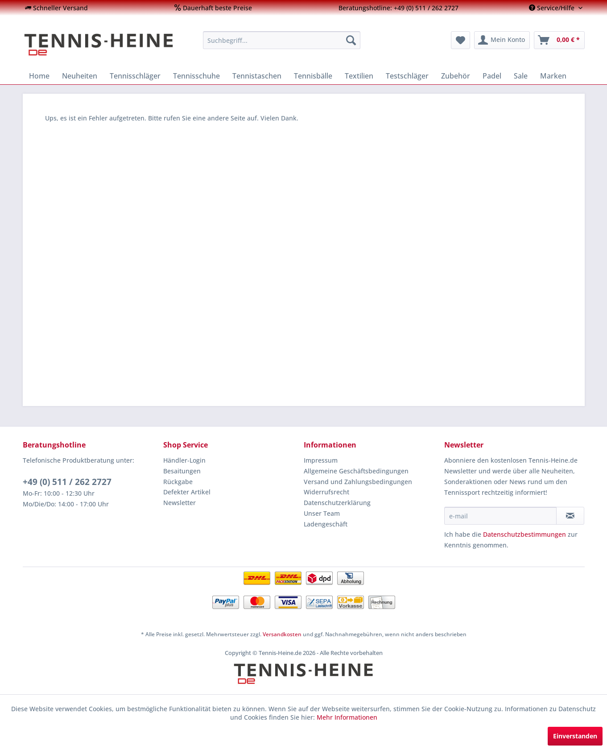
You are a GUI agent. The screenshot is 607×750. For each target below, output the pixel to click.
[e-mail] (500, 516)
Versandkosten (282, 634)
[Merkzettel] (460, 40)
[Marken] (553, 75)
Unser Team (322, 513)
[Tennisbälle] (313, 75)
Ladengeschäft (325, 524)
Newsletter (179, 502)
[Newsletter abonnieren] (570, 516)
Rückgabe (178, 481)
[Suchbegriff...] (281, 40)
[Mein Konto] (502, 40)
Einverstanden (575, 736)
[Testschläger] (407, 75)
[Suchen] (351, 40)
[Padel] (492, 75)
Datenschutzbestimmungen (524, 534)
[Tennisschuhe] (196, 75)
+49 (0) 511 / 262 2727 (67, 482)
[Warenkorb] (559, 40)
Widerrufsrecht (326, 492)
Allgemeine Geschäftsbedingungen (356, 471)
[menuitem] (56, 7)
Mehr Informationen (347, 717)
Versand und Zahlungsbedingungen (358, 481)
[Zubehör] (455, 75)
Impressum (321, 460)
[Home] (39, 75)
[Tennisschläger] (135, 75)
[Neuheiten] (79, 75)
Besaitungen (182, 471)
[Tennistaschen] (257, 75)
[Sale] (521, 75)
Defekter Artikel (187, 492)
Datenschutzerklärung (337, 502)
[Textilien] (359, 75)
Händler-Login (184, 460)
